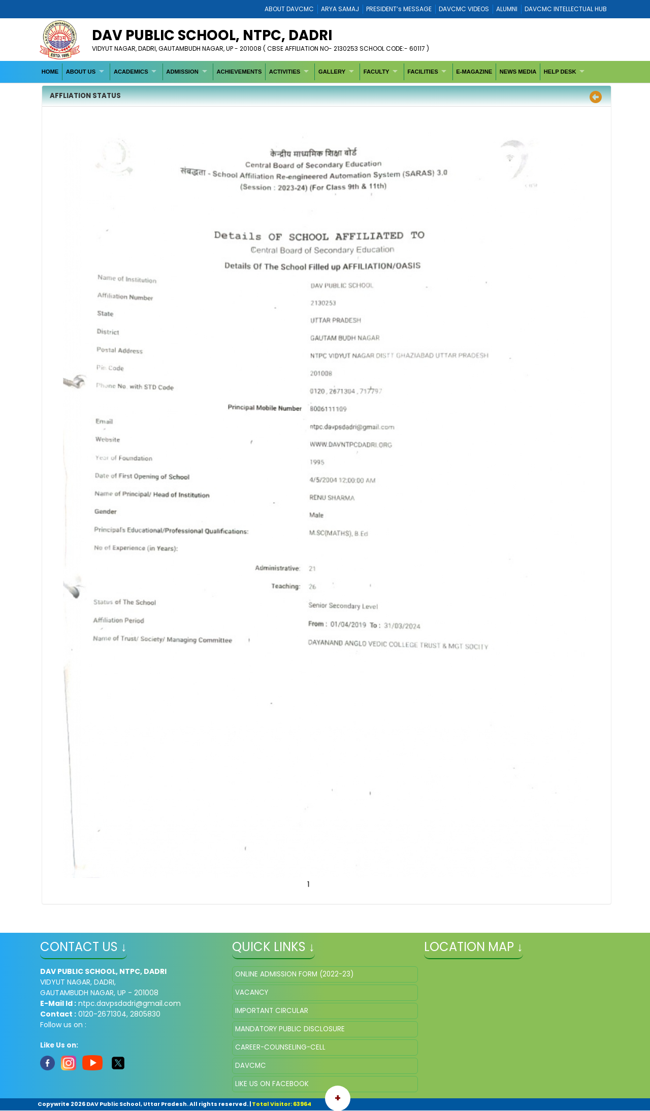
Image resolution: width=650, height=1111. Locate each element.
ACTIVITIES (285, 72)
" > (517, 1017)
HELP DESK (560, 72)
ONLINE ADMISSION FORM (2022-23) (294, 974)
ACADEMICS (131, 72)
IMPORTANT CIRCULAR (271, 1011)
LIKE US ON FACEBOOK (272, 1084)
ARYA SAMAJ (340, 9)
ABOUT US (80, 72)
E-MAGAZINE (474, 72)
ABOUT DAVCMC (289, 9)
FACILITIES (422, 72)
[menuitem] (50, 71)
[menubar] (314, 71)
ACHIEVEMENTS (239, 72)
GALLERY (331, 72)
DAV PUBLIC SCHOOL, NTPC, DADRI (212, 35)
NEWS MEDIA (518, 72)
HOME (50, 72)
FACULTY (376, 72)
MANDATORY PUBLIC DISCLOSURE (290, 1029)
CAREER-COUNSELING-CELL (280, 1047)
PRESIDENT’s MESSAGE (399, 9)
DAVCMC (250, 1065)
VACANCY (251, 992)
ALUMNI (506, 9)
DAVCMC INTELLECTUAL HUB (566, 9)
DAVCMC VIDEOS (464, 9)
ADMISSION (182, 72)
